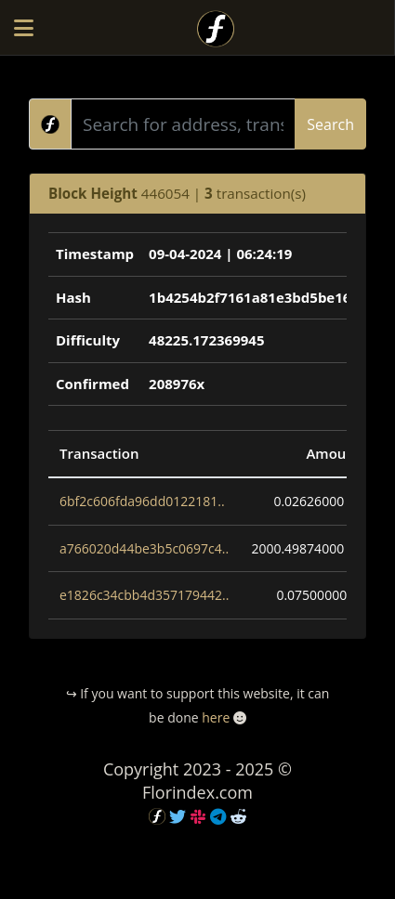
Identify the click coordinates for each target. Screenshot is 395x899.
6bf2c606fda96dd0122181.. (142, 501)
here (216, 717)
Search (330, 124)
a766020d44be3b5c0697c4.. (144, 548)
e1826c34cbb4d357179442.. (144, 595)
